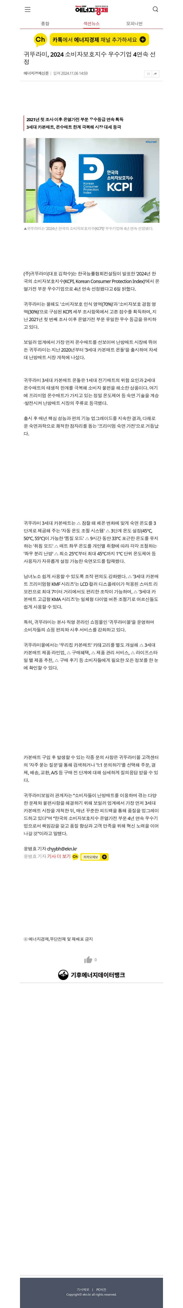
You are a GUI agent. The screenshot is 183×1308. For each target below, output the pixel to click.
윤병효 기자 (48, 856)
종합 (45, 23)
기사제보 (83, 1289)
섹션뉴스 (91, 23)
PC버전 (101, 1289)
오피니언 (134, 23)
